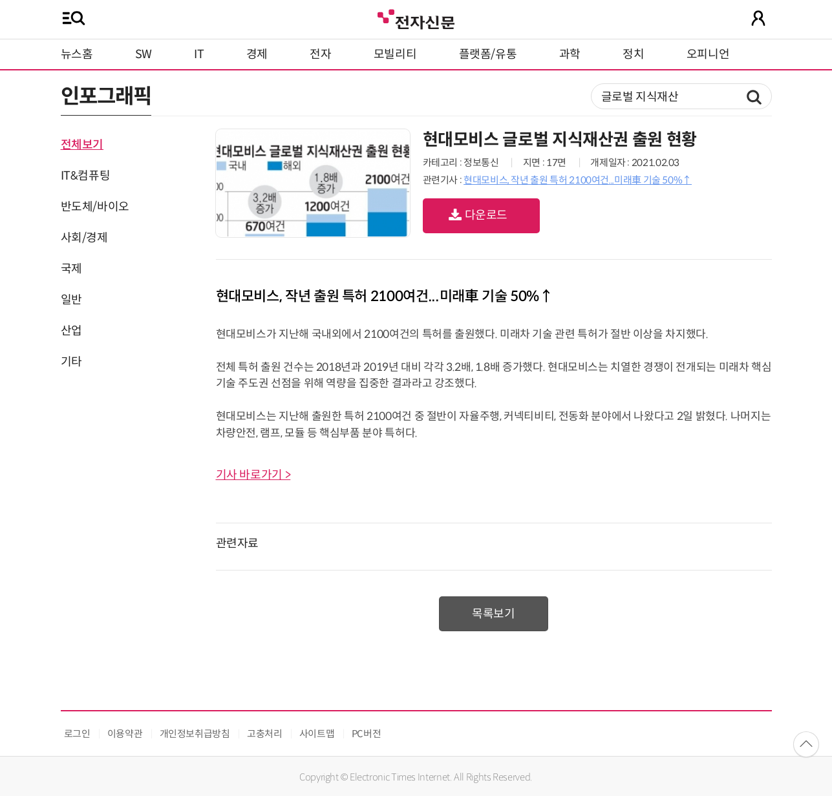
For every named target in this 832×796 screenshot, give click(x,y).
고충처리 (265, 734)
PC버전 (366, 734)
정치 (633, 54)
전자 (320, 54)
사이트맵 (317, 734)
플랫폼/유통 (488, 54)
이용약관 (125, 734)
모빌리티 (395, 54)
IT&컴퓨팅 (86, 176)
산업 (71, 331)
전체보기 (82, 145)
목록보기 (493, 614)
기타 (71, 362)
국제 (71, 269)
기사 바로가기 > (253, 475)
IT (199, 54)
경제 (257, 54)
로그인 (77, 734)
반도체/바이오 (95, 207)
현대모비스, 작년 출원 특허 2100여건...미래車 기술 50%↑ (578, 180)
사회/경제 (84, 238)
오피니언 (708, 54)
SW (143, 54)
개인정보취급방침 (195, 734)
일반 (71, 300)
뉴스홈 (77, 54)
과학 (570, 54)
